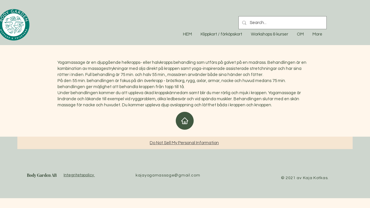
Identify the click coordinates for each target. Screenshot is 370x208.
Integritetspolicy (79, 175)
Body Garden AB (42, 175)
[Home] (185, 121)
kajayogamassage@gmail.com (168, 175)
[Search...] (282, 22)
